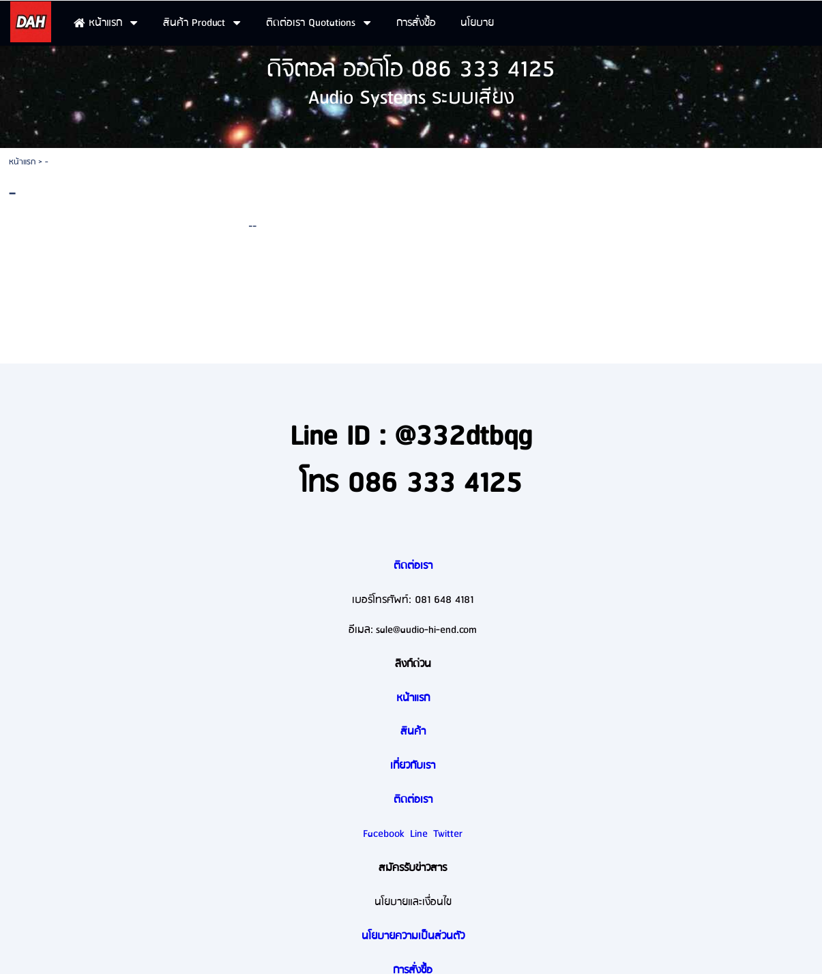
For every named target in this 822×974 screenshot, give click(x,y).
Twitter (448, 834)
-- (252, 225)
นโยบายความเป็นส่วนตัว (413, 936)
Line (419, 834)
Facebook (384, 834)
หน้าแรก (22, 162)
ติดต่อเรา (413, 566)
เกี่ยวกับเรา (412, 766)
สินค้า (413, 732)
